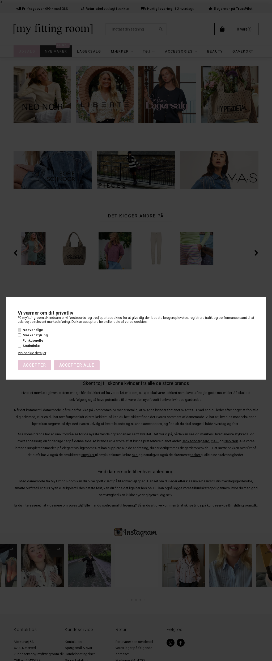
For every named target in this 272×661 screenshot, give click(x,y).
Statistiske (31, 346)
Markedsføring (35, 335)
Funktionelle (33, 340)
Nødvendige (33, 330)
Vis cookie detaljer (32, 353)
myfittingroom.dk (35, 318)
